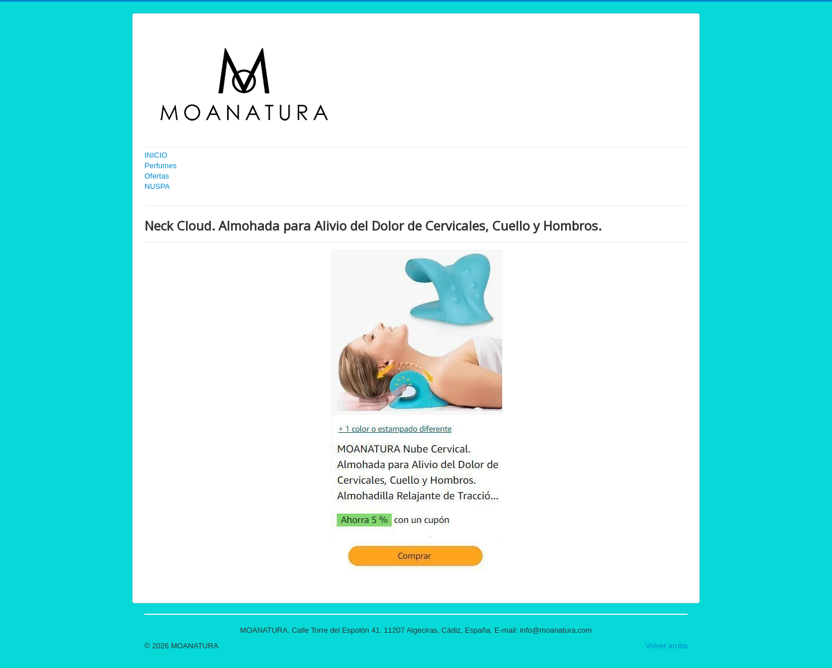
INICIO (156, 155)
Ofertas (156, 176)
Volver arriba (666, 645)
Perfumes (160, 165)
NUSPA (157, 186)
